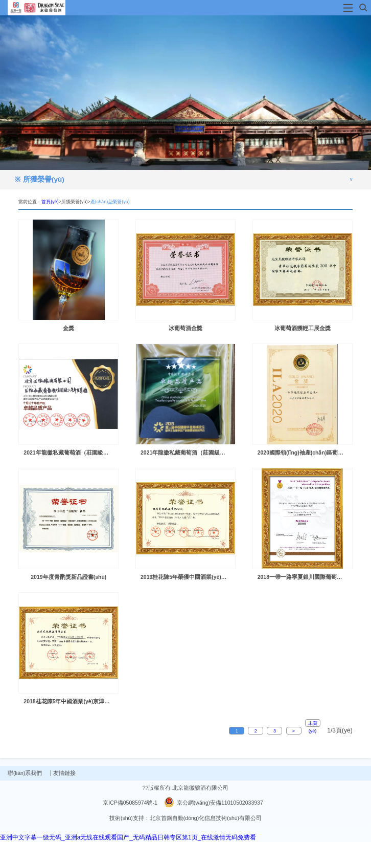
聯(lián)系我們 (29, 773)
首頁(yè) (50, 201)
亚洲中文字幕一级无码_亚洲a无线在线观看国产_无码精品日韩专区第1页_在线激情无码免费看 (128, 837)
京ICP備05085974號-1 (130, 803)
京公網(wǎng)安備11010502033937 (213, 803)
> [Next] (293, 730)
